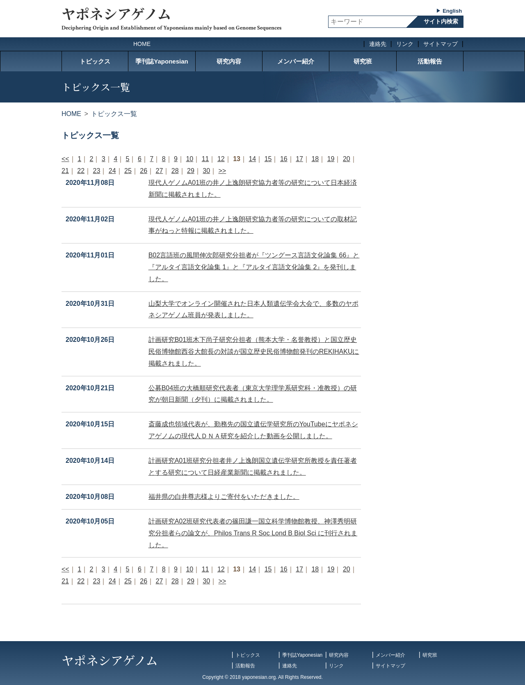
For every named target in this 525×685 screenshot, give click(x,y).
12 (221, 158)
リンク (404, 44)
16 (284, 158)
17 (299, 158)
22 (80, 170)
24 (112, 170)
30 (206, 170)
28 (175, 170)
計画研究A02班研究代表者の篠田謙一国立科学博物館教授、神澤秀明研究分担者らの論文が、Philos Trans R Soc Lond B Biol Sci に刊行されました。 (252, 533)
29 (190, 170)
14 (252, 158)
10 (189, 158)
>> (222, 170)
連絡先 (377, 44)
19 (331, 158)
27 (159, 170)
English (452, 11)
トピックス (95, 61)
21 (65, 170)
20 (346, 158)
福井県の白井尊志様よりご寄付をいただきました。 (223, 496)
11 (205, 158)
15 (268, 158)
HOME (142, 44)
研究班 (363, 61)
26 (143, 170)
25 (128, 170)
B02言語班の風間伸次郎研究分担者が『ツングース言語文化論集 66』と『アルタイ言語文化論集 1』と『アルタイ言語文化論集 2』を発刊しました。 (254, 267)
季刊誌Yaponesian (161, 61)
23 (96, 170)
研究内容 (229, 61)
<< (65, 158)
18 (315, 158)
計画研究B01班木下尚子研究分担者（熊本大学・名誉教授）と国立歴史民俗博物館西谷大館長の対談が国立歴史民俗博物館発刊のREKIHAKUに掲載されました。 (253, 351)
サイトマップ (440, 44)
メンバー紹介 (295, 61)
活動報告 (430, 61)
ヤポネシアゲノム (116, 13)
